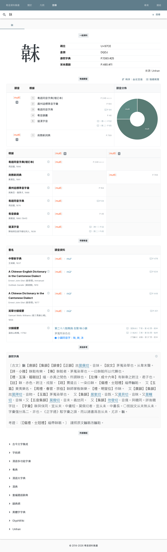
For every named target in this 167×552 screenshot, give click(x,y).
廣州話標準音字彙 (47, 103)
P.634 (154, 271)
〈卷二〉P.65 (105, 125)
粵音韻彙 (42, 115)
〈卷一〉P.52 (105, 121)
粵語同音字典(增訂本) (50, 98)
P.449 (154, 293)
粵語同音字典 (45, 109)
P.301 (155, 311)
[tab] (12, 25)
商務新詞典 (43, 135)
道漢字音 (42, 121)
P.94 (109, 110)
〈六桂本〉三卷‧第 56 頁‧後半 (142, 333)
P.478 (155, 258)
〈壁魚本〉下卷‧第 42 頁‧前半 (142, 328)
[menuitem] (83, 444)
